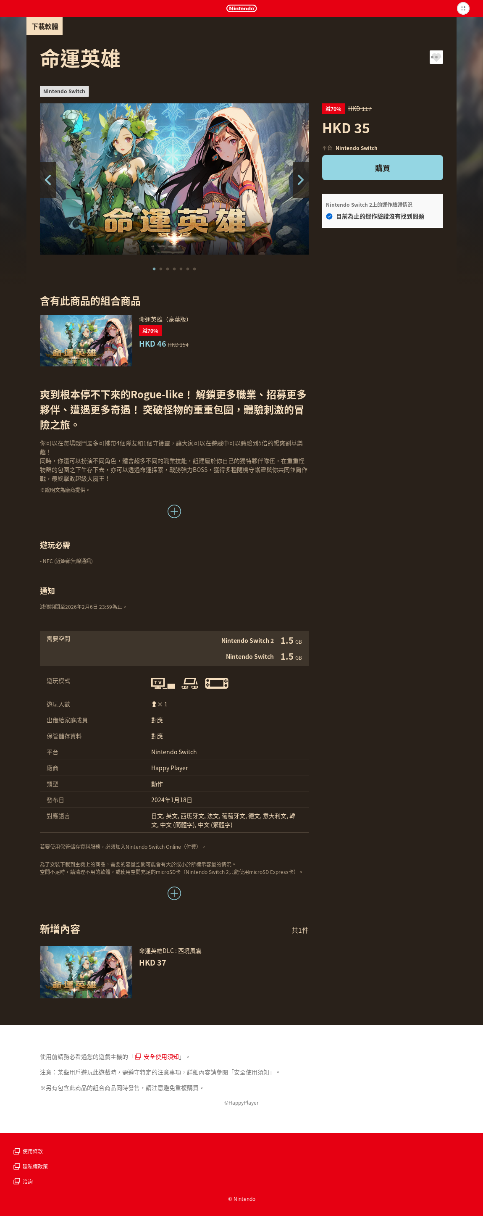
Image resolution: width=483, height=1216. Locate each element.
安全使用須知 (157, 1056)
